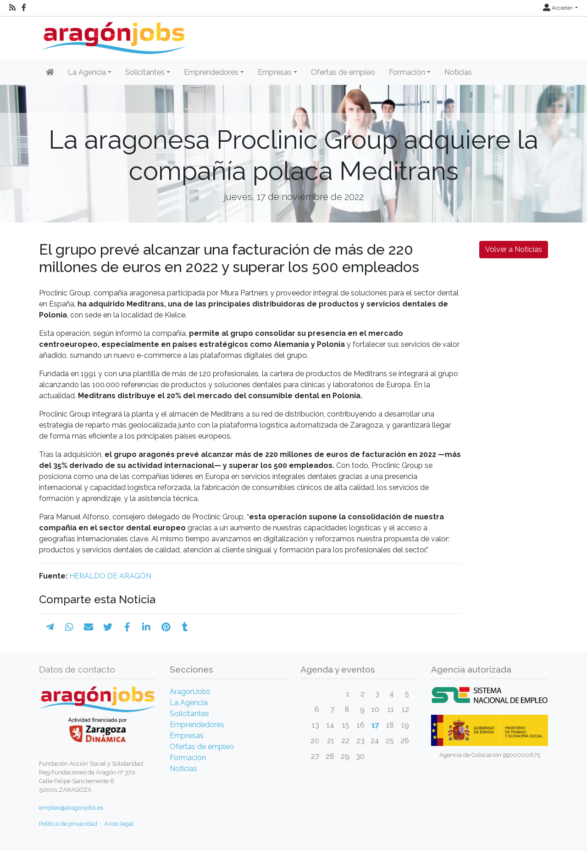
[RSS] (12, 8)
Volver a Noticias (513, 249)
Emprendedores (197, 724)
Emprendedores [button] (211, 72)
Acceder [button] (558, 8)
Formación (188, 757)
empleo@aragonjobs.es (71, 807)
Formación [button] (407, 72)
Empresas (187, 735)
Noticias (458, 72)
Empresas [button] (275, 72)
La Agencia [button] (87, 72)
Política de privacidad (68, 823)
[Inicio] (112, 34)
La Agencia (189, 702)
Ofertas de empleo (343, 72)
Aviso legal (119, 823)
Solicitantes (189, 713)
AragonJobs (190, 691)
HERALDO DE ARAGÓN (110, 576)
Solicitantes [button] (145, 72)
